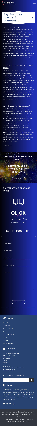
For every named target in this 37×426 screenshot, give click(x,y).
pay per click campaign (11, 55)
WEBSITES (6, 325)
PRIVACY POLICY (8, 343)
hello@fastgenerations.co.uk (14, 367)
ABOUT (5, 323)
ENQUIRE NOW (18, 178)
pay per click (10, 39)
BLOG (5, 331)
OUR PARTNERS (8, 334)
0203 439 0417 (10, 370)
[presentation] (14, 297)
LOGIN (5, 337)
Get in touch (7, 145)
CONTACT (6, 340)
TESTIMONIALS (8, 328)
